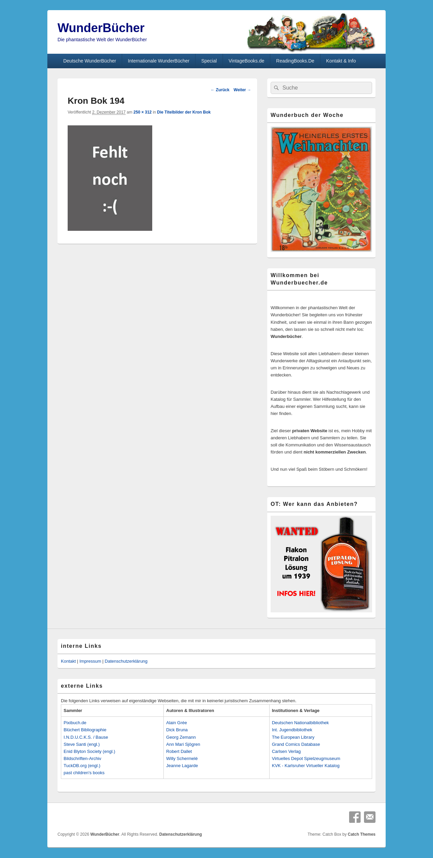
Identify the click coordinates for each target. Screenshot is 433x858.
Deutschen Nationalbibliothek (300, 722)
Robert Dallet (179, 751)
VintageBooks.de (247, 61)
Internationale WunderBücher (158, 61)
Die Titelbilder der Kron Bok (183, 112)
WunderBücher (101, 28)
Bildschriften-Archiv (82, 758)
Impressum (90, 661)
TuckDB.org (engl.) (82, 765)
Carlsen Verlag (286, 751)
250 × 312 (143, 112)
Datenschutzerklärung (126, 661)
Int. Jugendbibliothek (292, 729)
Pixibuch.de (75, 722)
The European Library (293, 737)
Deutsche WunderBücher (89, 61)
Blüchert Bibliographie (85, 729)
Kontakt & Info (341, 61)
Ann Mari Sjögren (183, 744)
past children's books (84, 772)
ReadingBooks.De (295, 61)
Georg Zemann (181, 737)
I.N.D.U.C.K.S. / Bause (86, 737)
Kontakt (68, 661)
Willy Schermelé (182, 758)
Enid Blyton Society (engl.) (89, 751)
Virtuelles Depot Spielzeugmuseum (306, 758)
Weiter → (242, 90)
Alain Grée (176, 722)
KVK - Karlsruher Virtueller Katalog (306, 765)
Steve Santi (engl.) (82, 744)
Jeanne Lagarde (182, 765)
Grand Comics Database (296, 744)
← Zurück (220, 90)
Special (209, 61)
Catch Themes (361, 834)
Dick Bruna (177, 729)
